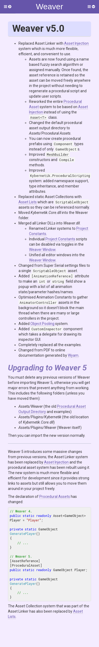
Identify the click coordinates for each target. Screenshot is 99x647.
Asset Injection (76, 43)
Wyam (73, 355)
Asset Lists (27, 202)
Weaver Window (42, 249)
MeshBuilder (58, 154)
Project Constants (60, 239)
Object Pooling (42, 324)
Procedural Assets (54, 496)
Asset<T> (38, 117)
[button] (7, 6)
